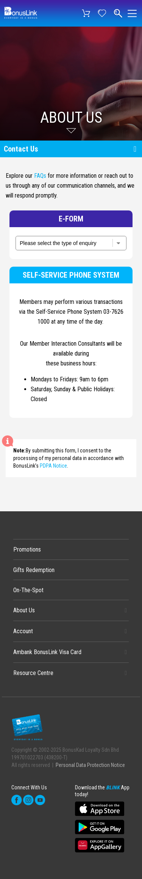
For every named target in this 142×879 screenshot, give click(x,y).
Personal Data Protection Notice (90, 765)
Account (23, 631)
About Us (24, 610)
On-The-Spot (28, 590)
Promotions (27, 549)
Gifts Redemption (34, 570)
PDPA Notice (53, 466)
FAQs (40, 175)
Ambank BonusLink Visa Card (47, 652)
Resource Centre (33, 673)
